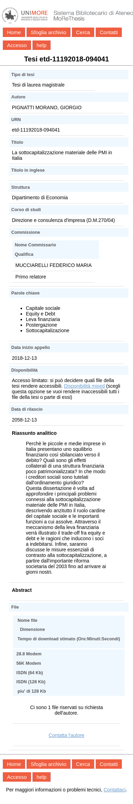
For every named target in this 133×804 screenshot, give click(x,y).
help (41, 45)
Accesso (17, 45)
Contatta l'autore (66, 735)
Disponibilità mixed (84, 386)
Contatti (109, 32)
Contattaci (115, 789)
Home (14, 32)
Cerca (83, 32)
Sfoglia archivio (48, 32)
